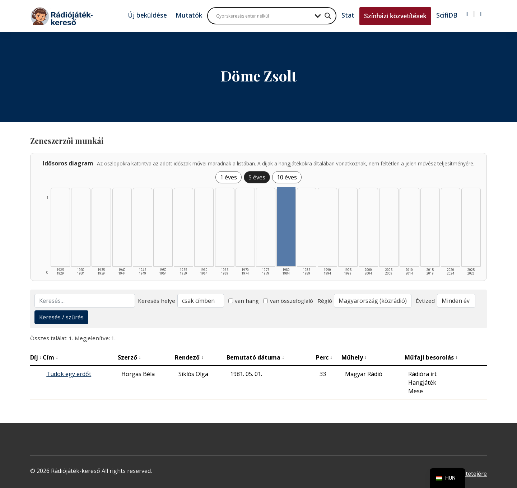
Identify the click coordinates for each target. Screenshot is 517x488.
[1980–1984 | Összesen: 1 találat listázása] (286, 226)
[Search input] (263, 16)
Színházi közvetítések (395, 16)
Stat (347, 15)
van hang (243, 300)
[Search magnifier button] (328, 16)
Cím (50, 357)
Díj (36, 357)
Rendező (189, 357)
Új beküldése (147, 15)
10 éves (287, 177)
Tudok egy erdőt (68, 374)
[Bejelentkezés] (467, 14)
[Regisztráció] (481, 14)
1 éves (228, 177)
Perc (324, 357)
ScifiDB (446, 15)
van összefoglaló (288, 300)
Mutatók (189, 15)
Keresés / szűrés (61, 317)
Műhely (354, 357)
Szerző (129, 357)
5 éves (256, 177)
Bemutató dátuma (255, 357)
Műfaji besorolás (431, 357)
